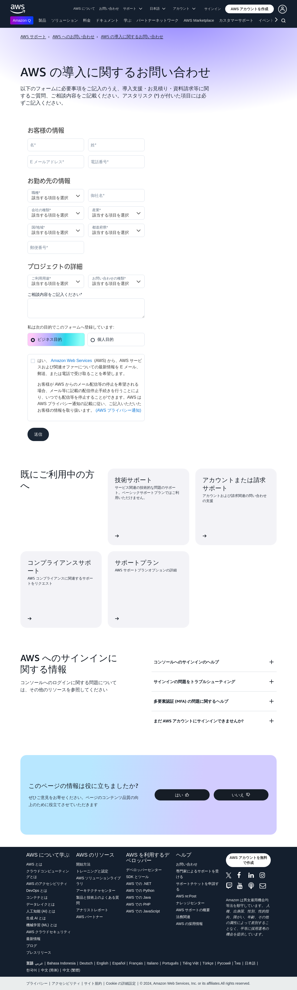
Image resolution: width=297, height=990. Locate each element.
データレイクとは (40, 904)
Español (118, 963)
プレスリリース (38, 952)
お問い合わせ (109, 8)
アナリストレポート (92, 910)
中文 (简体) (50, 970)
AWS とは (34, 864)
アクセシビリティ (66, 983)
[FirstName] (56, 145)
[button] (249, 9)
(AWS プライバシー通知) (118, 410)
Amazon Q (22, 20)
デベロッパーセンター (144, 870)
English (102, 963)
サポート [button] (132, 8)
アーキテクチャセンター (95, 890)
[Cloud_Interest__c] (86, 308)
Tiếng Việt (191, 963)
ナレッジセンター (190, 903)
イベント (266, 20)
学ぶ (127, 20)
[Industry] (116, 213)
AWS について (84, 8)
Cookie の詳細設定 (121, 983)
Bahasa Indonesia (61, 963)
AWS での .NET (138, 884)
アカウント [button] (184, 8)
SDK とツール (137, 877)
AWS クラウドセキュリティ (48, 932)
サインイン (212, 9)
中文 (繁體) (71, 970)
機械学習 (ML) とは (41, 925)
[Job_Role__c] (56, 195)
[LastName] (116, 145)
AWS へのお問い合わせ (73, 36)
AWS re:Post (186, 896)
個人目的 (102, 339)
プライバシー (37, 983)
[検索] (284, 21)
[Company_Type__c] (56, 213)
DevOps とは (36, 890)
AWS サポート (33, 36)
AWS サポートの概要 (193, 910)
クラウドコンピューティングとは (47, 874)
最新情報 (33, 939)
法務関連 (183, 917)
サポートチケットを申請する (197, 886)
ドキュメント (107, 20)
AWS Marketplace (199, 20)
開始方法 (83, 864)
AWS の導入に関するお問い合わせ (132, 36)
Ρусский (224, 963)
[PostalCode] (56, 247)
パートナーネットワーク (158, 20)
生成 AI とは (36, 918)
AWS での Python (140, 890)
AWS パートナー (89, 917)
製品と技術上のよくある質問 (97, 900)
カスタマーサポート (236, 20)
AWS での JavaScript (143, 911)
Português (170, 963)
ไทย (238, 963)
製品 (42, 20)
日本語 (250, 963)
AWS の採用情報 (189, 924)
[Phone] (116, 161)
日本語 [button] (158, 8)
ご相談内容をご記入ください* (55, 294)
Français (136, 963)
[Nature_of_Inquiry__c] (116, 281)
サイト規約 (93, 983)
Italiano (152, 963)
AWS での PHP (138, 904)
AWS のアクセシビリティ (46, 884)
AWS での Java (138, 897)
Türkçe (207, 963)
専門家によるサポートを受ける (197, 874)
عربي (39, 963)
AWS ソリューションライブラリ (98, 881)
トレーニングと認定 (92, 871)
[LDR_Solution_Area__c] (56, 281)
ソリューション (64, 20)
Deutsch (85, 963)
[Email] (56, 161)
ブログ (31, 946)
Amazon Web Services (71, 360)
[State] (116, 230)
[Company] (116, 195)
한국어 (31, 970)
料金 (87, 20)
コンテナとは (37, 897)
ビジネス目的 (46, 339)
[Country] (56, 230)
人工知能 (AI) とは (40, 911)
